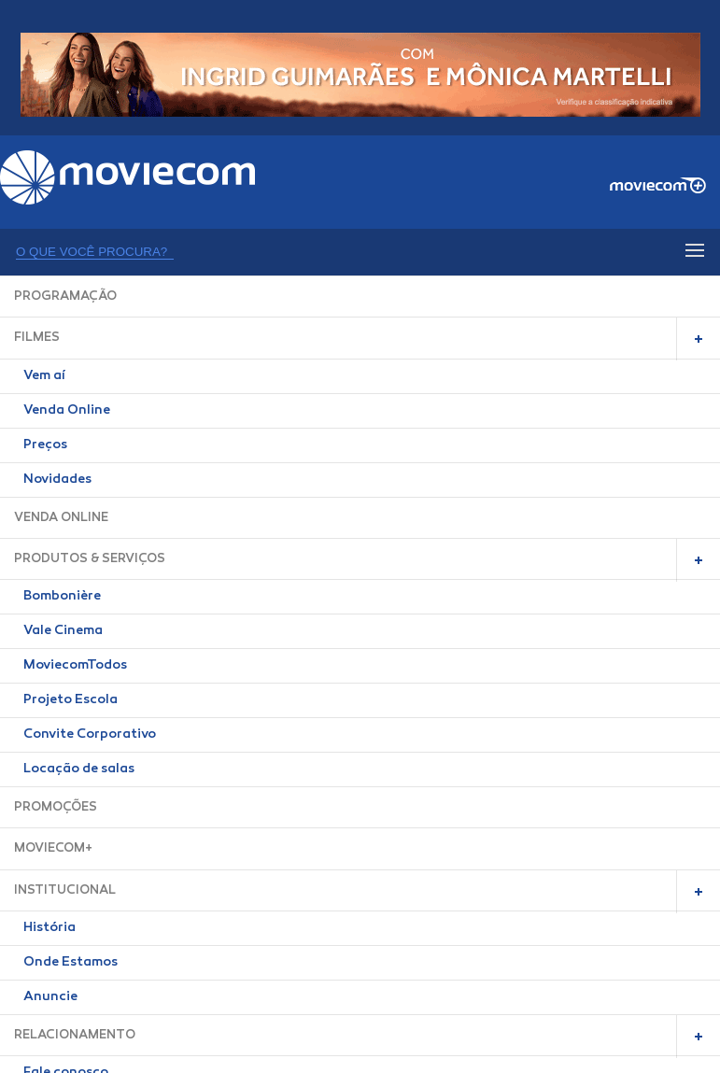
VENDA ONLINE (61, 518)
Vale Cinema (63, 631)
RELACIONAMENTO (74, 1035)
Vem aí (44, 376)
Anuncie (50, 997)
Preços (45, 445)
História (49, 928)
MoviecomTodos (75, 665)
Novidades (57, 480)
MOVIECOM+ (53, 848)
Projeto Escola (70, 700)
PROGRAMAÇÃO (65, 296)
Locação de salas (78, 769)
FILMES (37, 338)
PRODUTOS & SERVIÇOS (89, 559)
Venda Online (66, 410)
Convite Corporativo (89, 734)
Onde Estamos (70, 962)
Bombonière (62, 596)
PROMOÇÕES (55, 807)
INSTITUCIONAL (65, 890)
